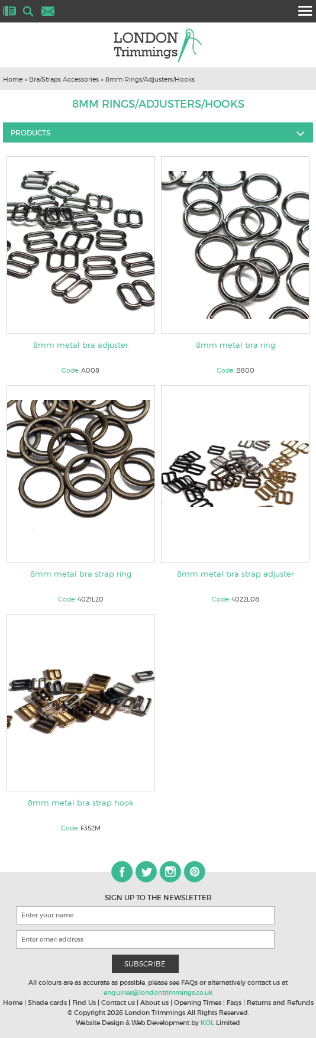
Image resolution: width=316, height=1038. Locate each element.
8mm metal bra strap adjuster (235, 573)
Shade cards (47, 1002)
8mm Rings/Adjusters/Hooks (150, 79)
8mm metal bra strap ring (80, 573)
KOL (207, 1022)
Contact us (118, 1002)
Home (12, 79)
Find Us (84, 1002)
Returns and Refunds (280, 1002)
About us (154, 1002)
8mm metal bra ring (235, 345)
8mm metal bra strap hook (80, 802)
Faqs (234, 1002)
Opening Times (197, 1002)
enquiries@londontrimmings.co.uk (158, 992)
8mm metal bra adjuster (80, 345)
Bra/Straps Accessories (64, 79)
